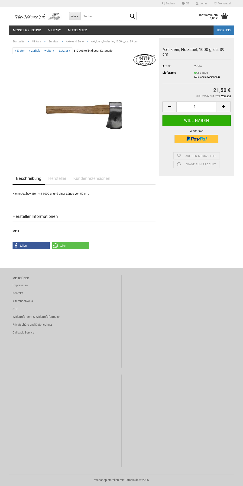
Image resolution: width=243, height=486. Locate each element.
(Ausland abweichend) (207, 77)
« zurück (34, 50)
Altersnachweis (23, 301)
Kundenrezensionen (91, 178)
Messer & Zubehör (27, 30)
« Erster (20, 50)
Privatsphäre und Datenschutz (32, 324)
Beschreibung (28, 178)
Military (54, 30)
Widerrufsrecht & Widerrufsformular (36, 316)
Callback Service (23, 332)
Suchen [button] (168, 3)
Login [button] (201, 3)
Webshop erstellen (106, 480)
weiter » (49, 50)
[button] (185, 3)
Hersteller (57, 178)
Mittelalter (77, 30)
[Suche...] (74, 16)
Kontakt (18, 293)
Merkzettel (222, 3)
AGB (15, 309)
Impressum (20, 285)
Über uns (224, 30)
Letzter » (64, 50)
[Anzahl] (196, 107)
